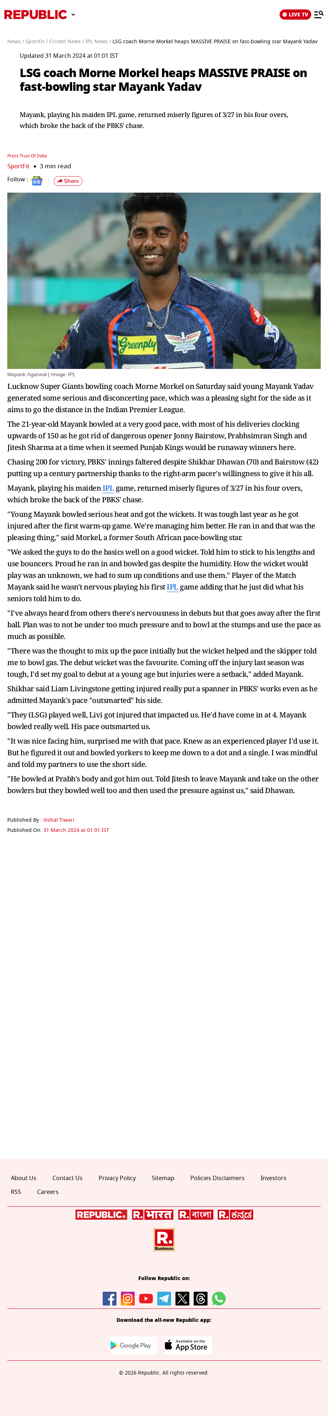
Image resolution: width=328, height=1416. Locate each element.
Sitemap (163, 1178)
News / (15, 41)
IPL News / (98, 41)
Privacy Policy (117, 1178)
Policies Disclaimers (217, 1178)
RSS (16, 1191)
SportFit (18, 165)
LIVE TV (295, 15)
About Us (23, 1178)
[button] (68, 181)
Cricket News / (66, 41)
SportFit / (36, 41)
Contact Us (67, 1178)
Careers (48, 1191)
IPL (108, 487)
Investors (273, 1178)
